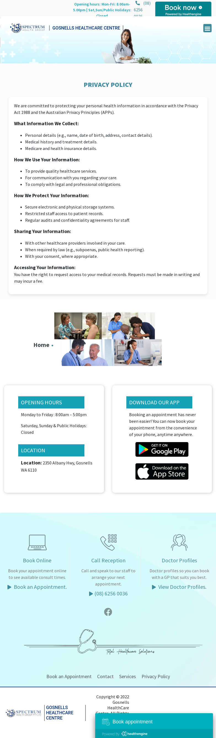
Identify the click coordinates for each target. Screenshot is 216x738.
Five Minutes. (121, 726)
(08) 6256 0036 (142, 9)
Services (127, 676)
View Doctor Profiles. (179, 586)
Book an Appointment (69, 676)
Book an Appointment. (37, 586)
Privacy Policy (156, 676)
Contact (105, 676)
